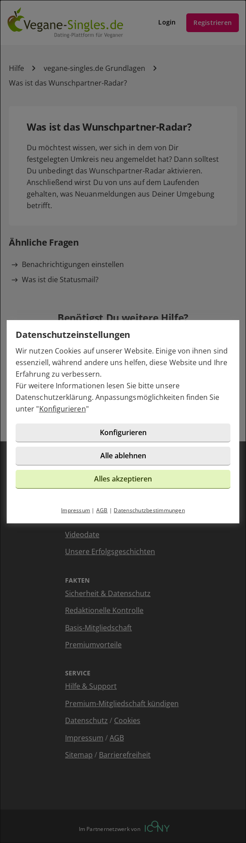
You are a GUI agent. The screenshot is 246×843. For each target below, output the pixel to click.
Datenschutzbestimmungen (149, 510)
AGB (102, 510)
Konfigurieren (62, 409)
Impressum (75, 510)
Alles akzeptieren (123, 479)
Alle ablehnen (123, 456)
